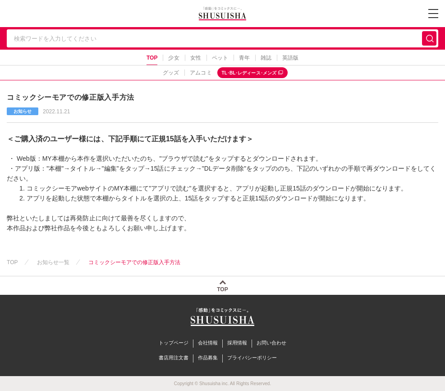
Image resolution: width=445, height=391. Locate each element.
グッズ (171, 73)
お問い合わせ (271, 342)
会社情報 (208, 342)
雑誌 (266, 58)
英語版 (290, 58)
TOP (152, 58)
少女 (173, 58)
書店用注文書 (173, 357)
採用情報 (237, 342)
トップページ (173, 342)
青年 (244, 58)
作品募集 (208, 357)
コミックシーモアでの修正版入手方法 (134, 262)
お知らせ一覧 (53, 262)
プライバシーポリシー (252, 357)
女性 (195, 58)
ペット (220, 58)
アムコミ (200, 73)
